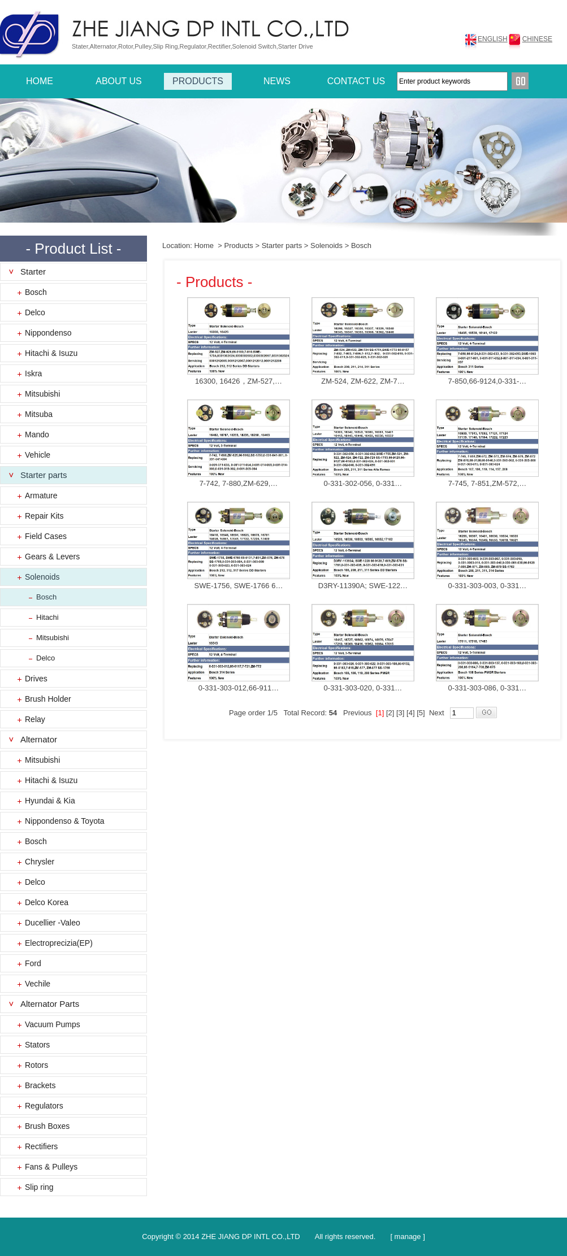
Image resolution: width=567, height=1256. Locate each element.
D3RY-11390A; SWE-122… (363, 585)
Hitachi (47, 617)
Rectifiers (41, 1146)
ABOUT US (119, 81)
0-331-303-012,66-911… (238, 688)
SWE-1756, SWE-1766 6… (238, 585)
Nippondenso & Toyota (65, 820)
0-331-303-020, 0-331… (363, 688)
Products (238, 245)
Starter (33, 271)
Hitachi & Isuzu (51, 353)
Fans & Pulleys (51, 1166)
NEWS (277, 81)
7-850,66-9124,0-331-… (487, 381)
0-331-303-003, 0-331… (487, 585)
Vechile (37, 983)
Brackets (40, 1085)
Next (436, 713)
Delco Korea (46, 902)
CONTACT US (356, 81)
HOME (39, 81)
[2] (390, 713)
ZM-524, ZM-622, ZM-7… (362, 381)
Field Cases (46, 536)
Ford (33, 963)
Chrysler (39, 861)
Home (204, 245)
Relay (35, 719)
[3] (400, 713)
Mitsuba (39, 414)
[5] (421, 713)
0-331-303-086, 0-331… (487, 688)
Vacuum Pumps (52, 1024)
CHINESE (537, 39)
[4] (410, 713)
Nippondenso (48, 332)
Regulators (44, 1105)
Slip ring (39, 1187)
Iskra (33, 373)
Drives (36, 678)
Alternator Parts (49, 1004)
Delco (35, 312)
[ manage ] (407, 1236)
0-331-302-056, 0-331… (363, 483)
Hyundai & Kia (50, 800)
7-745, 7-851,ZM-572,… (487, 483)
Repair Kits (44, 515)
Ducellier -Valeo (52, 922)
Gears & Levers (52, 556)
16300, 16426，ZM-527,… (238, 381)
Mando (37, 434)
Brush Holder (48, 698)
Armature (41, 495)
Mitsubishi (42, 393)
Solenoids (42, 576)
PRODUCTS (197, 81)
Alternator (38, 739)
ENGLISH (493, 39)
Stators (37, 1044)
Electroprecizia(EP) (59, 943)
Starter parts (43, 475)
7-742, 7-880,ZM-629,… (239, 483)
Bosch (36, 292)
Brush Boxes (47, 1126)
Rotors (36, 1065)
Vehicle (37, 454)
